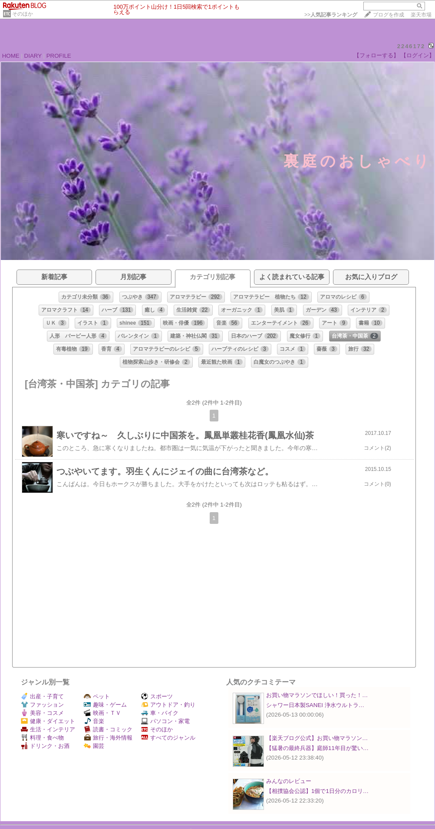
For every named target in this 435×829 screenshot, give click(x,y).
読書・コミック (108, 729)
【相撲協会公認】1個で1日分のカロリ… (317, 791)
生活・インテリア (48, 729)
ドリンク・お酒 (45, 746)
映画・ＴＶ (102, 713)
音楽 (94, 721)
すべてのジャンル (168, 737)
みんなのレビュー (288, 781)
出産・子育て (42, 696)
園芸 (94, 746)
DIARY (33, 56)
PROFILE (58, 56)
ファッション (42, 704)
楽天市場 (421, 15)
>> (330, 15)
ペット (97, 696)
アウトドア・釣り (168, 704)
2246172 (411, 46)
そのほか (22, 14)
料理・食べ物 (42, 737)
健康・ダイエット (48, 721)
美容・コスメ (42, 713)
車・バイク (159, 713)
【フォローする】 (376, 55)
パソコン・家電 (165, 721)
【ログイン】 (418, 55)
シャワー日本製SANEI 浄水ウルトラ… (315, 705)
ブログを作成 (388, 15)
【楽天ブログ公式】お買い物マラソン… (317, 738)
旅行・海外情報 (108, 737)
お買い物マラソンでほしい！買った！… (317, 695)
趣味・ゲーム (105, 704)
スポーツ (157, 696)
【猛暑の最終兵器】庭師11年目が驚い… (317, 748)
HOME (11, 56)
